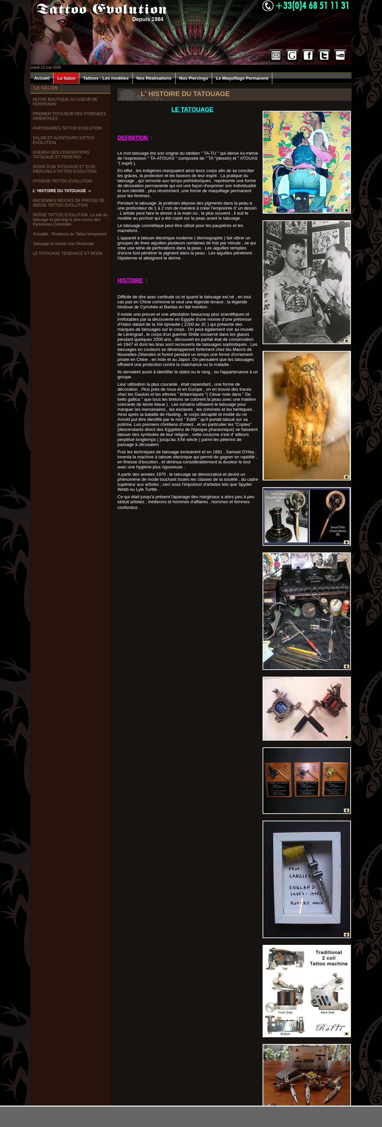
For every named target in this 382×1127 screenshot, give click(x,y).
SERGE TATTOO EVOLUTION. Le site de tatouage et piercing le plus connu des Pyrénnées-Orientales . (70, 220)
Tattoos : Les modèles (105, 78)
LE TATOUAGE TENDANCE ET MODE (68, 253)
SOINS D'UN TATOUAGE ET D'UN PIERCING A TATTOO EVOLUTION (65, 169)
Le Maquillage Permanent (242, 78)
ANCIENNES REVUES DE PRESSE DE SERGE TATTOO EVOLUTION (69, 203)
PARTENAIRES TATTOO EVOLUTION (68, 128)
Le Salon (66, 78)
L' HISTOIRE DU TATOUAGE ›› (62, 191)
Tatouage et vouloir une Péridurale (64, 243)
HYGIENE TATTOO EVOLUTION (63, 181)
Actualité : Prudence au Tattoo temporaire (70, 234)
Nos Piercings (193, 78)
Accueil (42, 78)
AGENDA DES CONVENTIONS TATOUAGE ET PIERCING (61, 154)
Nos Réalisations (154, 78)
